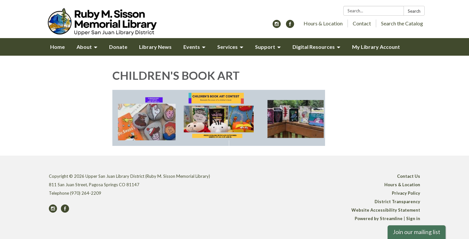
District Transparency (397, 201)
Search (414, 11)
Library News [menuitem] (155, 47)
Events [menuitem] (191, 47)
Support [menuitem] (265, 47)
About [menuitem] (84, 47)
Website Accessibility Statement (385, 210)
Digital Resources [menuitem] (313, 47)
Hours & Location (323, 23)
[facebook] (290, 26)
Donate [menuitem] (118, 47)
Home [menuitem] (57, 47)
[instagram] (277, 26)
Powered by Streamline (379, 218)
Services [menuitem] (227, 47)
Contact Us (408, 176)
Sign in (413, 218)
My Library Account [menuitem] (376, 47)
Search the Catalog (402, 23)
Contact (362, 23)
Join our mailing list (416, 232)
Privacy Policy (406, 193)
